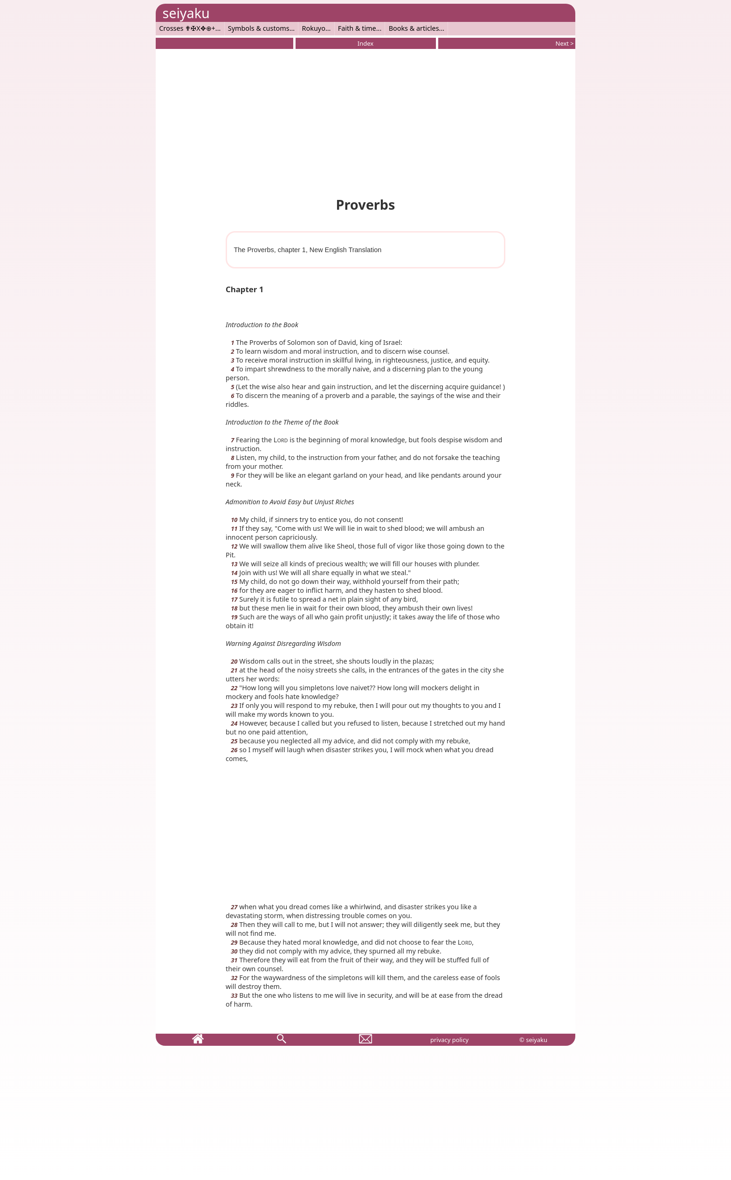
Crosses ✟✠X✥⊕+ (187, 28)
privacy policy (449, 1040)
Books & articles (414, 28)
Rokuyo (313, 28)
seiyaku (185, 13)
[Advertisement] (365, 121)
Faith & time (357, 28)
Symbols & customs (259, 28)
